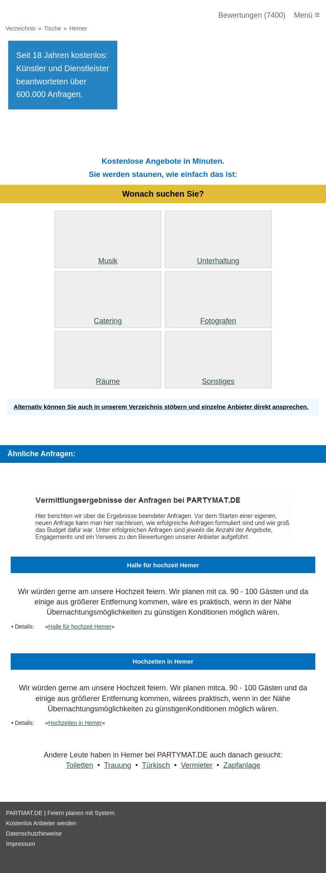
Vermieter (196, 765)
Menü (307, 14)
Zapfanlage (241, 765)
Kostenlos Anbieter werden (41, 823)
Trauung (117, 765)
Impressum (20, 843)
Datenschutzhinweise (34, 833)
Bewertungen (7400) (251, 15)
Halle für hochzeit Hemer (79, 626)
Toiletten (79, 765)
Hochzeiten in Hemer (75, 723)
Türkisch (156, 765)
